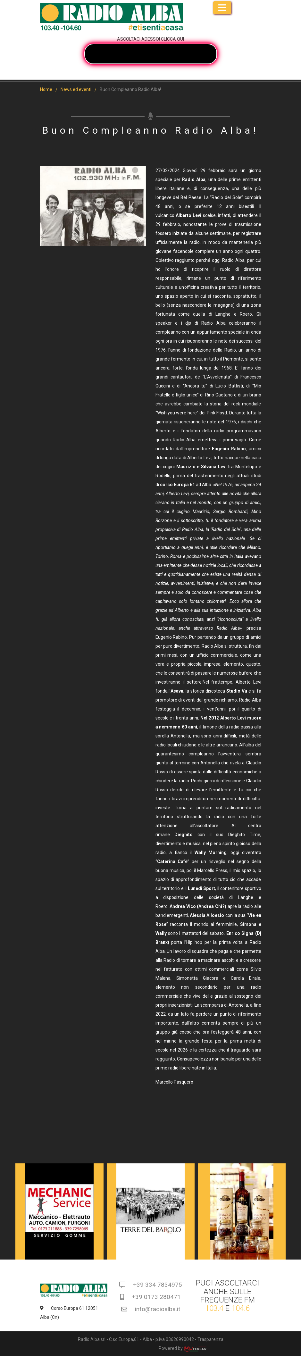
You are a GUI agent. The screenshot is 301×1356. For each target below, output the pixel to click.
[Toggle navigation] (222, 7)
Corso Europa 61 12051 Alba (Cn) (69, 1313)
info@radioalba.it (150, 1309)
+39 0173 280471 (150, 1297)
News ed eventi (76, 89)
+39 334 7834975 (150, 1284)
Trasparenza (210, 1339)
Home (46, 89)
